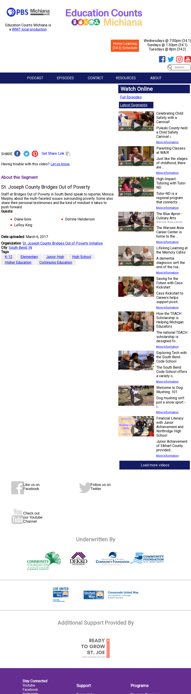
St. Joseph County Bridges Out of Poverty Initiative (63, 243)
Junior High (55, 257)
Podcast (35, 78)
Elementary (29, 257)
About (155, 78)
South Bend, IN (20, 247)
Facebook (30, 689)
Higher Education (18, 262)
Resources (126, 78)
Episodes (65, 78)
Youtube (29, 685)
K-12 (8, 257)
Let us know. (60, 164)
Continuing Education (55, 262)
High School (81, 257)
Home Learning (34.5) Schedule (125, 45)
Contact (95, 78)
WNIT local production (29, 29)
